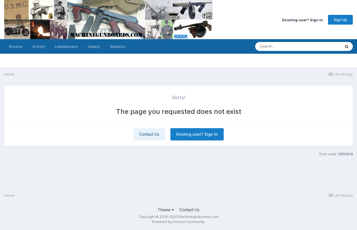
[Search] (282, 46)
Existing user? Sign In (302, 19)
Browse (15, 46)
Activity (38, 46)
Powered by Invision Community (178, 222)
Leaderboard (66, 46)
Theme (166, 209)
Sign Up (340, 19)
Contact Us (149, 134)
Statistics (118, 46)
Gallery (94, 46)
